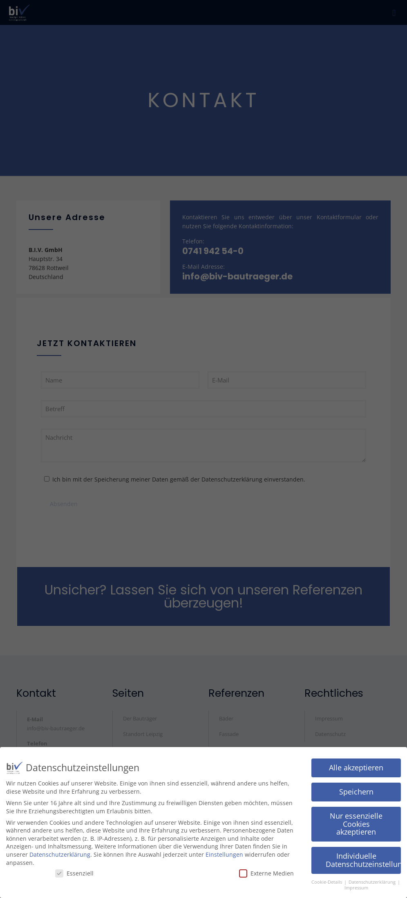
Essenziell (74, 871)
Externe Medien (266, 871)
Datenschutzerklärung (59, 852)
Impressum (356, 886)
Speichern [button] (356, 789)
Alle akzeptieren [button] (356, 765)
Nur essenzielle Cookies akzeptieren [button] (356, 822)
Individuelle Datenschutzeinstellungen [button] (363, 858)
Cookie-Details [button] (327, 880)
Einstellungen (224, 852)
